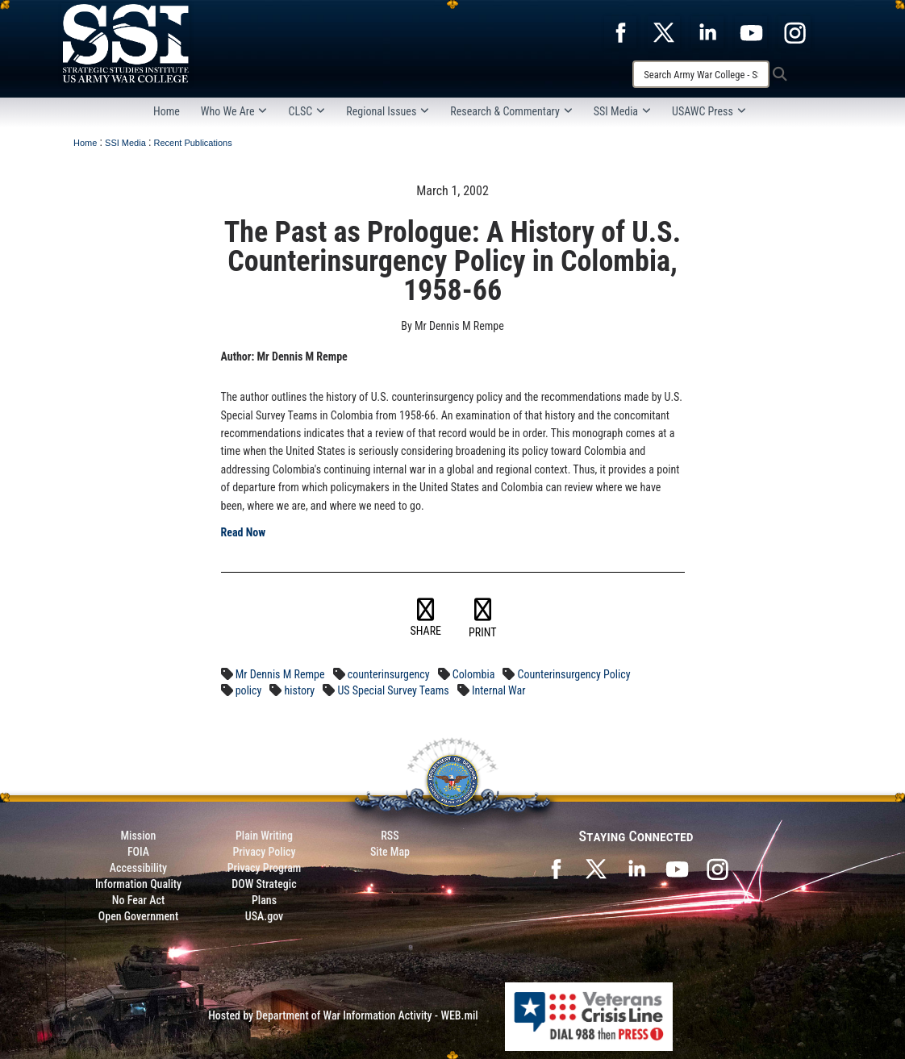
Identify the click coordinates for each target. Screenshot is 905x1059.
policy (249, 690)
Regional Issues (387, 111)
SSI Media (622, 111)
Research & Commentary (511, 111)
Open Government (138, 916)
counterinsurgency (389, 674)
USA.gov (264, 916)
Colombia (473, 674)
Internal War (499, 690)
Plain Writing (264, 835)
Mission (138, 835)
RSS (389, 835)
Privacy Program (264, 867)
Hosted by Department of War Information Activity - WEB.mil (343, 1015)
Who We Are (234, 111)
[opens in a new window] (620, 31)
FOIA (138, 851)
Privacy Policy (263, 851)
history (300, 690)
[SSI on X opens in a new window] (596, 867)
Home (166, 111)
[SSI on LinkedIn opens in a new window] (636, 867)
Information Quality (138, 884)
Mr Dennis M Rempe (280, 674)
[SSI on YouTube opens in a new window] (677, 867)
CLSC (306, 111)
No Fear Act (138, 900)
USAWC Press (709, 111)
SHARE (426, 617)
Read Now (243, 532)
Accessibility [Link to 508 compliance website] (138, 867)
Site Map (390, 851)
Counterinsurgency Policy (574, 674)
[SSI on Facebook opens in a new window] (556, 867)
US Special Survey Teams (392, 690)
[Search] (700, 74)
